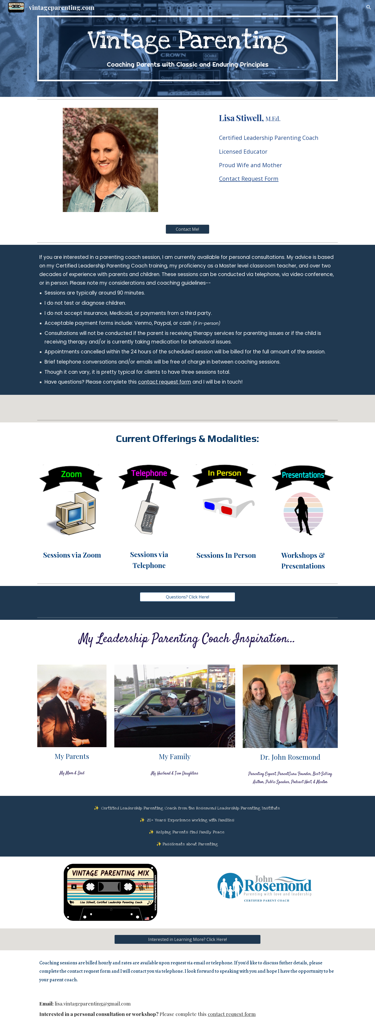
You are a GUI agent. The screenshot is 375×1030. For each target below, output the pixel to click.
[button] (368, 7)
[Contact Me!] (187, 229)
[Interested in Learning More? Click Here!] (187, 939)
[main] (187, 48)
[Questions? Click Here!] (187, 597)
